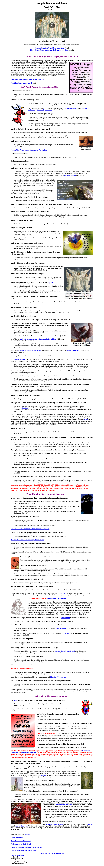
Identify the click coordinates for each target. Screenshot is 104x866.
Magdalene (67, 633)
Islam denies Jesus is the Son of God (29, 350)
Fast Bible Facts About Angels (21, 83)
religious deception (73, 350)
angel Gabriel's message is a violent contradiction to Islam (38, 339)
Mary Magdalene (61, 628)
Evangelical (14, 855)
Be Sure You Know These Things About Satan (27, 540)
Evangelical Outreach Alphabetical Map (23, 850)
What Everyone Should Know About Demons (27, 79)
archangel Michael (19, 359)
